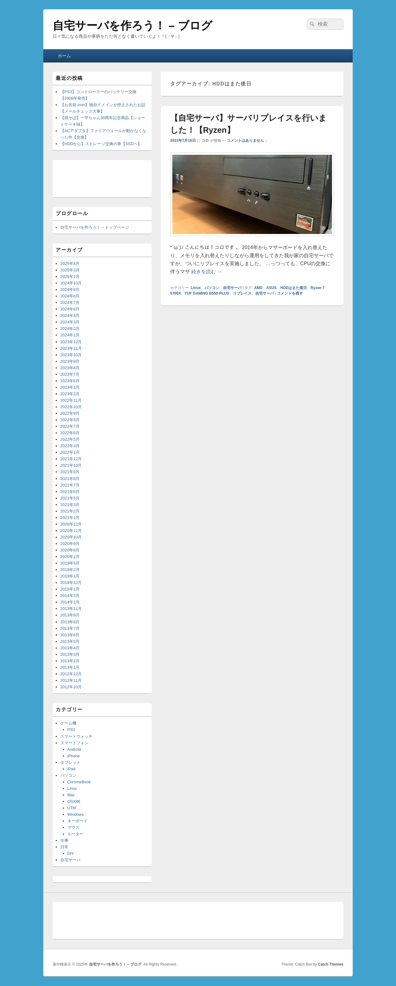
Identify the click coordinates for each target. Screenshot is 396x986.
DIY (70, 853)
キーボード (77, 821)
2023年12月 (71, 341)
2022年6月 (70, 432)
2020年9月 (70, 543)
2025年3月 (70, 270)
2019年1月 (70, 576)
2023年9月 (70, 361)
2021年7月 (70, 485)
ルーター (75, 834)
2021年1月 (70, 517)
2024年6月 (70, 309)
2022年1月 (70, 452)
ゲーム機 (68, 723)
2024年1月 (70, 335)
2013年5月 (70, 641)
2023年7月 (70, 374)
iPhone (73, 756)
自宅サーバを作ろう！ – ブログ (132, 25)
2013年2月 (70, 661)
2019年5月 (70, 563)
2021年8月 (70, 478)
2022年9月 (70, 413)
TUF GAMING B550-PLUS (207, 293)
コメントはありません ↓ (247, 140)
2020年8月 (70, 550)
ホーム (64, 55)
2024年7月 (70, 302)
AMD (258, 288)
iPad (71, 769)
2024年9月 (70, 289)
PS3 (71, 729)
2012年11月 (71, 680)
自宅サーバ (232, 288)
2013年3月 (70, 654)
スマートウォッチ (76, 736)
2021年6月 (70, 491)
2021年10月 (71, 465)
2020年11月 (71, 530)
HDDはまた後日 (293, 288)
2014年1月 (70, 602)
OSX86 (73, 801)
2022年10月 (71, 406)
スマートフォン (74, 743)
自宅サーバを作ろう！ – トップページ (94, 227)
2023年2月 (70, 393)
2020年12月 (71, 524)
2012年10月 (71, 687)
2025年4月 (70, 263)
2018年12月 (71, 582)
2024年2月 (70, 328)
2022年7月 (70, 426)
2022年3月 (70, 445)
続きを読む (206, 271)
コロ (205, 140)
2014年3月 (70, 595)
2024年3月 (70, 322)
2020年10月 (71, 537)
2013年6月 (70, 635)
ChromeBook (79, 782)
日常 (64, 847)
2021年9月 (70, 471)
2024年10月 (71, 283)
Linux (196, 288)
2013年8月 (70, 622)
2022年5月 (70, 439)
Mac (71, 795)
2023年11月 (71, 348)
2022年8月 (70, 419)
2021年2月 (70, 511)
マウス (73, 827)
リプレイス (242, 293)
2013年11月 (71, 608)
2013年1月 (70, 667)
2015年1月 (70, 589)
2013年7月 (70, 628)
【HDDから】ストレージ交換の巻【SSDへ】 (101, 143)
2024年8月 (70, 296)
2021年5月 (70, 498)
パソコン (211, 288)
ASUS (271, 288)
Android (74, 749)
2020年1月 (70, 556)
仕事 (64, 840)
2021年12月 (71, 458)
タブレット (70, 762)
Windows (75, 814)
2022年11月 (71, 400)
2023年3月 (70, 387)
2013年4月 (70, 648)
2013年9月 (70, 615)
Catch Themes (330, 964)
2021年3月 (70, 504)
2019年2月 (70, 569)
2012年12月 (71, 674)
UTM (71, 808)
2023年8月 (70, 367)
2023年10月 (71, 354)
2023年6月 (70, 380)
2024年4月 (70, 315)
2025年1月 (70, 276)
